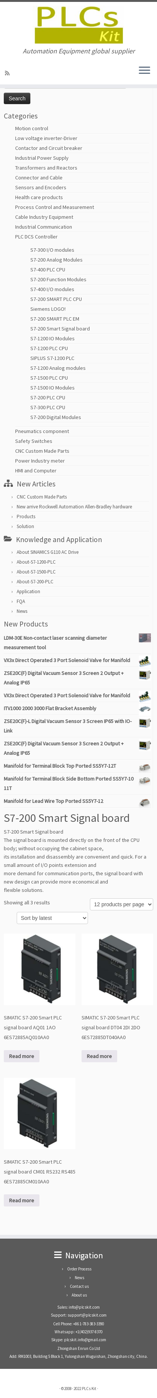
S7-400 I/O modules (52, 289)
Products (26, 516)
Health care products (39, 197)
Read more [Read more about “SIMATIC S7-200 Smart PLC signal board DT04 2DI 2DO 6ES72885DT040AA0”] (99, 1056)
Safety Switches (33, 441)
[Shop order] (52, 918)
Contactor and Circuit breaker (48, 148)
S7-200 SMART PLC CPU (56, 299)
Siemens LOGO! (48, 308)
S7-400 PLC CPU (47, 269)
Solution (25, 526)
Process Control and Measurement (54, 207)
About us (79, 1295)
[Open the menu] (144, 70)
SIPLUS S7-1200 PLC (52, 358)
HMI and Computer (36, 470)
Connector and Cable (39, 177)
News (22, 611)
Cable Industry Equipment (44, 217)
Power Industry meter (40, 460)
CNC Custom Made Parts (42, 450)
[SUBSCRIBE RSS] (8, 73)
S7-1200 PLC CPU (49, 348)
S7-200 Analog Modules (56, 259)
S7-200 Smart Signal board (60, 328)
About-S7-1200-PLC (36, 562)
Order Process (79, 1269)
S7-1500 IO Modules (52, 387)
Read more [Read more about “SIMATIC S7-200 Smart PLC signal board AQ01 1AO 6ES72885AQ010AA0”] (21, 1056)
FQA (21, 601)
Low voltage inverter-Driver (46, 138)
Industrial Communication (43, 226)
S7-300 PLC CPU (47, 407)
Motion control (31, 128)
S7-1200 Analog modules (58, 368)
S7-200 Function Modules (58, 279)
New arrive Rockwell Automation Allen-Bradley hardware (74, 506)
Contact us (79, 1286)
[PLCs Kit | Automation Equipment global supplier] (78, 25)
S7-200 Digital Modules (55, 417)
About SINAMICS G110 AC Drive (47, 552)
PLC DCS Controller (36, 236)
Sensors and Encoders (40, 187)
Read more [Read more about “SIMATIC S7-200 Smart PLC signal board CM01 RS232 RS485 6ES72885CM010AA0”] (21, 1200)
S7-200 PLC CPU (47, 397)
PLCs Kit (89, 1388)
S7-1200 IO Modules (52, 338)
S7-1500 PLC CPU (49, 377)
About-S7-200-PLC (35, 581)
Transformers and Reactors (46, 167)
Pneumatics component (42, 431)
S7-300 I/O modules (52, 249)
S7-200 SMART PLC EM (54, 318)
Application (28, 591)
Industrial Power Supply (42, 157)
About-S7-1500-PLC (36, 572)
